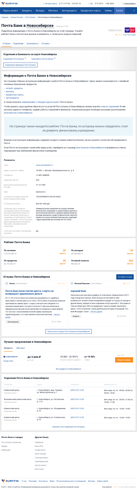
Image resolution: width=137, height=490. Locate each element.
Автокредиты (69, 10)
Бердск (4, 446)
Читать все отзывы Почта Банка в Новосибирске (68, 331)
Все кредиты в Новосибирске (68, 369)
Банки (119, 10)
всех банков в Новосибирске (90, 147)
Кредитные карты (91, 10)
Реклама (33, 481)
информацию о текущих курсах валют (41, 102)
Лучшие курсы (50, 3)
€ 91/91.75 (76, 3)
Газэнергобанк (41, 458)
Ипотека (53, 10)
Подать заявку (124, 360)
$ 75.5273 (99, 3)
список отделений (110, 106)
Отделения (18, 43)
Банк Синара (40, 454)
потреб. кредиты (14, 88)
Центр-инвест (41, 465)
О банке (6, 43)
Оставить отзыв (125, 277)
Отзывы (45, 43)
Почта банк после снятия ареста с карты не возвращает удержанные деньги (29, 292)
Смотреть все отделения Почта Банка (68, 426)
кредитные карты (14, 94)
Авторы (91, 481)
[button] (68, 160)
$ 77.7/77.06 (64, 3)
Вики (52, 481)
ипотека (10, 91)
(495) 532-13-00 (77, 390)
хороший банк (78, 291)
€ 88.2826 (110, 3)
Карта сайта (102, 481)
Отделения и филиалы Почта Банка (20, 65)
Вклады (40, 10)
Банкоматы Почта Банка (43, 59)
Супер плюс (8, 361)
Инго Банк (39, 469)
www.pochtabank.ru (44, 165)
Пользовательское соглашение (71, 481)
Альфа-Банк (40, 450)
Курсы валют (10, 10)
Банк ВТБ (39, 446)
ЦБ (91, 3)
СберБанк (39, 442)
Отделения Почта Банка (14, 59)
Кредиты (27, 10)
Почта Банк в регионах (11, 442)
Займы (108, 10)
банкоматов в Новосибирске (18, 112)
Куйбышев (5, 450)
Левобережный (41, 461)
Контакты (43, 481)
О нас (24, 481)
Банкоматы (32, 43)
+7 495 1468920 (42, 175)
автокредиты (12, 98)
